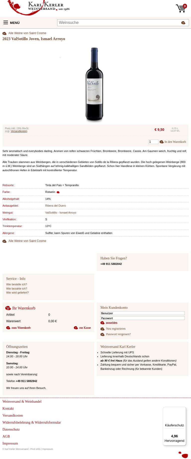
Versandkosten (19, 131)
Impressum (47, 449)
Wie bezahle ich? (16, 288)
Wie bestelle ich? (16, 284)
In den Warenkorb (175, 142)
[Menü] (183, 410)
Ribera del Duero (55, 205)
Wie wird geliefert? (17, 292)
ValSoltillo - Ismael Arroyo (60, 212)
